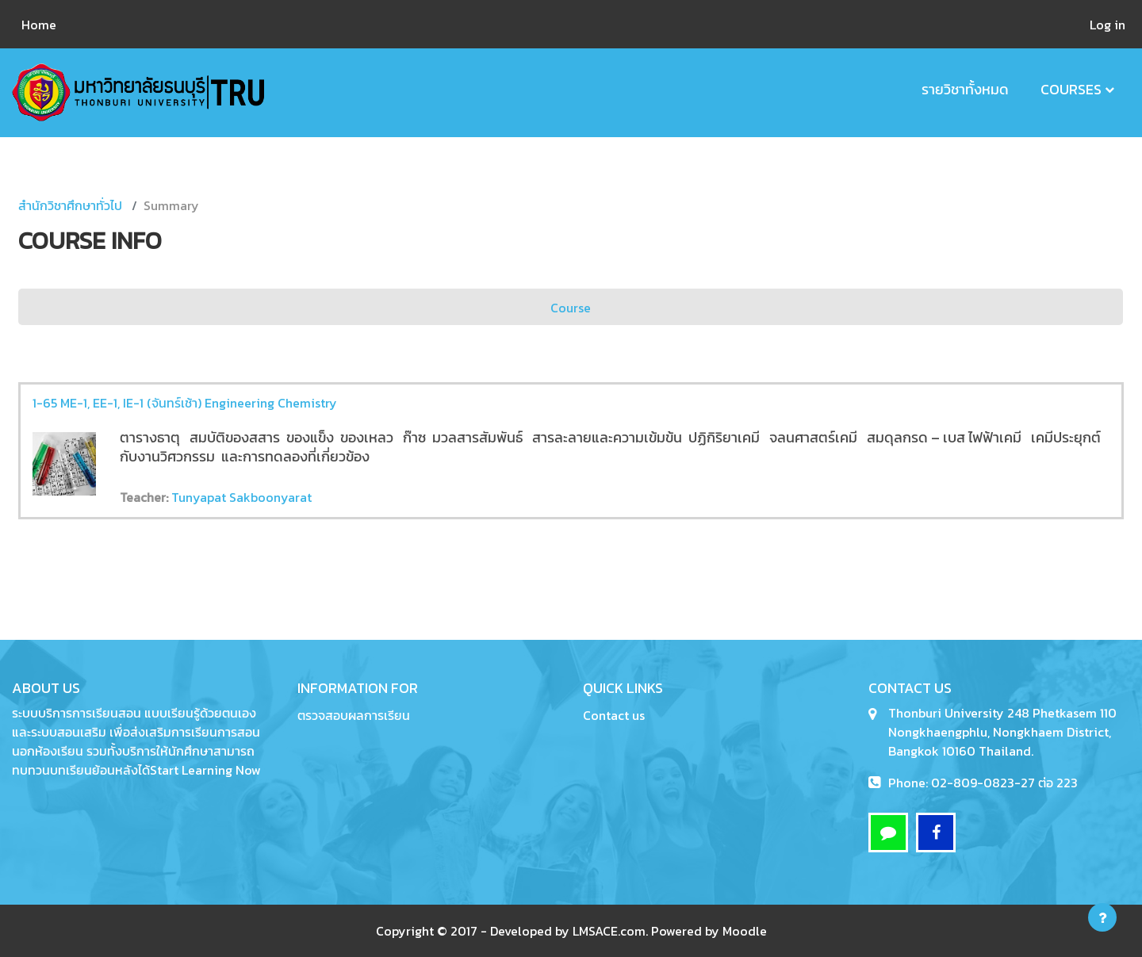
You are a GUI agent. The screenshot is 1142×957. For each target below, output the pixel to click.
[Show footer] (1102, 917)
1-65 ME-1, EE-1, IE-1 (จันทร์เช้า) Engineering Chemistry (185, 402)
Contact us (614, 715)
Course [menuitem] (570, 307)
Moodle (744, 930)
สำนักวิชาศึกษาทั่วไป (70, 205)
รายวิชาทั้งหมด (965, 89)
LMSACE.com (609, 930)
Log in (1107, 24)
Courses (1071, 89)
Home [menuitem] (38, 24)
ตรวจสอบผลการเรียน (353, 715)
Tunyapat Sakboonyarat (241, 497)
